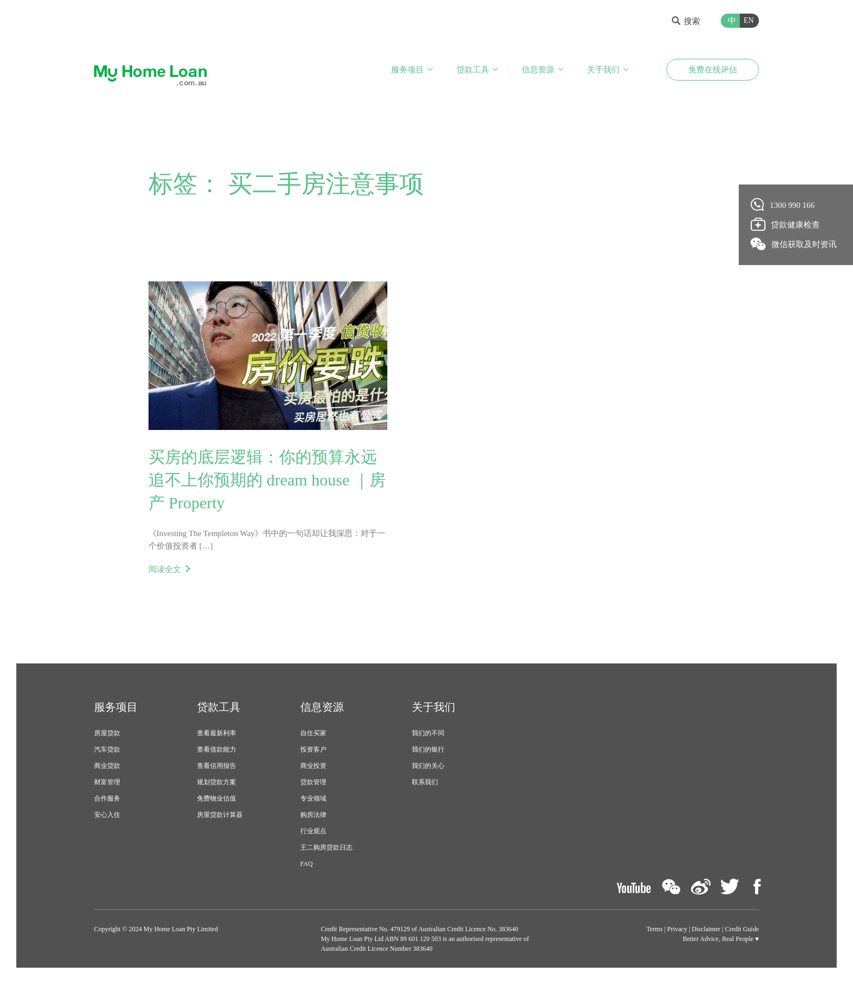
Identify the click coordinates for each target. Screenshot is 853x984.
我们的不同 (428, 733)
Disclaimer (706, 929)
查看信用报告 (216, 766)
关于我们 (603, 69)
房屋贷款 (107, 733)
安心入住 (107, 815)
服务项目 (407, 69)
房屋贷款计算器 (220, 815)
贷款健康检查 (785, 224)
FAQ (306, 864)
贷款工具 (472, 69)
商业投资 (313, 766)
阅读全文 (165, 569)
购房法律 (313, 815)
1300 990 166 (783, 204)
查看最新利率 (216, 733)
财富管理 (107, 782)
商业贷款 (107, 766)
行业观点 (313, 831)
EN (749, 20)
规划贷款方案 (216, 782)
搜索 (686, 21)
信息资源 (538, 69)
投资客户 (313, 749)
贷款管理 (313, 782)
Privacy (677, 929)
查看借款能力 (216, 749)
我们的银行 (428, 749)
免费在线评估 (712, 69)
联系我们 (425, 782)
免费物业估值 (216, 798)
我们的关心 (428, 766)
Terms (654, 929)
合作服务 (107, 798)
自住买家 (313, 733)
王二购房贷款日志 (326, 847)
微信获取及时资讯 (794, 244)
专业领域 (313, 798)
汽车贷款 (107, 749)
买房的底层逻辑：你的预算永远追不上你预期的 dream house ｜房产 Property (267, 480)
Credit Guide (742, 929)
